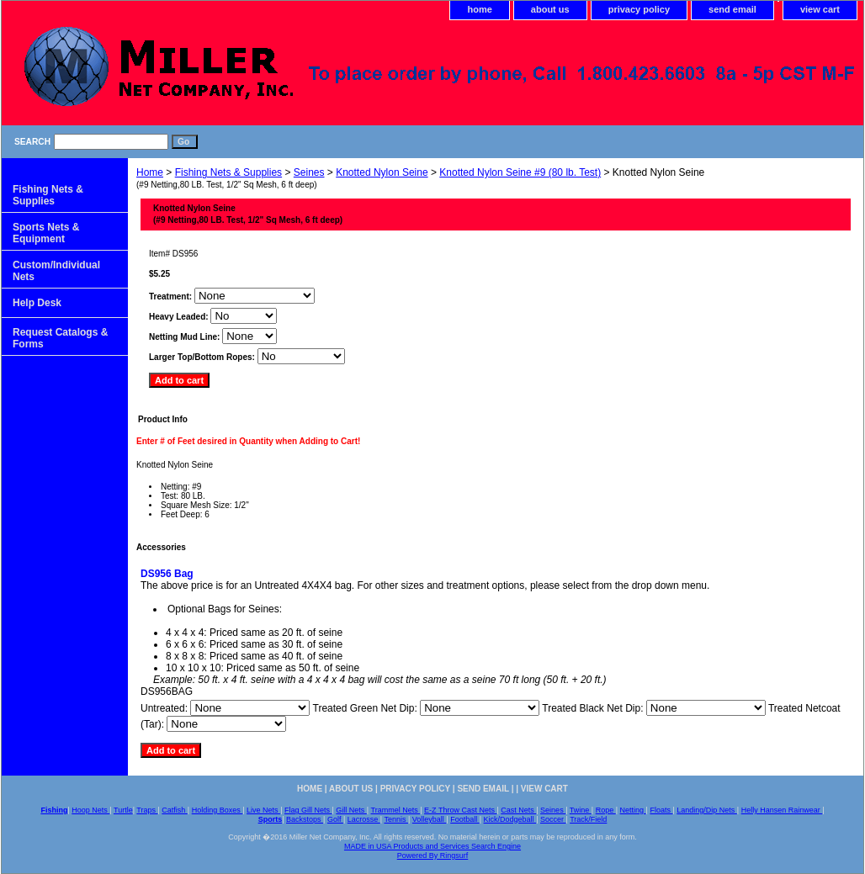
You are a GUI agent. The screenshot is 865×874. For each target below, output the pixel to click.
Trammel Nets (396, 810)
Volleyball (429, 819)
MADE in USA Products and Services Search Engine (432, 846)
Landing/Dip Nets (707, 810)
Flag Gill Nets (308, 810)
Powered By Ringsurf (433, 855)
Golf (335, 819)
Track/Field (588, 819)
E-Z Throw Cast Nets (460, 810)
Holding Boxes (217, 810)
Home (149, 172)
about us (550, 9)
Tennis (396, 819)
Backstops (304, 819)
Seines (309, 172)
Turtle (123, 810)
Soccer (553, 819)
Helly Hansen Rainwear (782, 810)
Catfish (175, 810)
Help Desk (37, 303)
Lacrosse (364, 819)
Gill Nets (351, 810)
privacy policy (639, 9)
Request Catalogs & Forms (60, 338)
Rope (606, 810)
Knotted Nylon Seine (381, 172)
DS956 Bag (167, 574)
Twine (581, 810)
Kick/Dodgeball (510, 819)
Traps (146, 810)
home (479, 9)
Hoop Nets (90, 810)
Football (465, 819)
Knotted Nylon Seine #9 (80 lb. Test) (520, 172)
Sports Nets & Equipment (46, 233)
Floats (661, 810)
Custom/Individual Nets (56, 271)
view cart (820, 9)
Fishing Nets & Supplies (228, 172)
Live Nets (263, 810)
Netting (633, 810)
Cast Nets (518, 810)
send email (732, 9)
